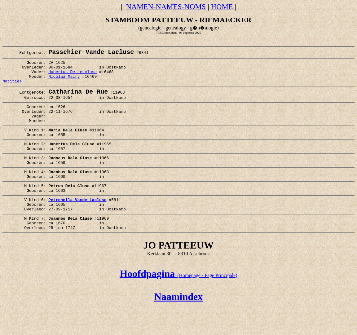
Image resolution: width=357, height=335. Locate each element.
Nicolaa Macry (64, 82)
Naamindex (178, 325)
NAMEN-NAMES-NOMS (166, 6)
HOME (222, 6)
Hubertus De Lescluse (72, 76)
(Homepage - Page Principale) (178, 303)
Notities (12, 87)
